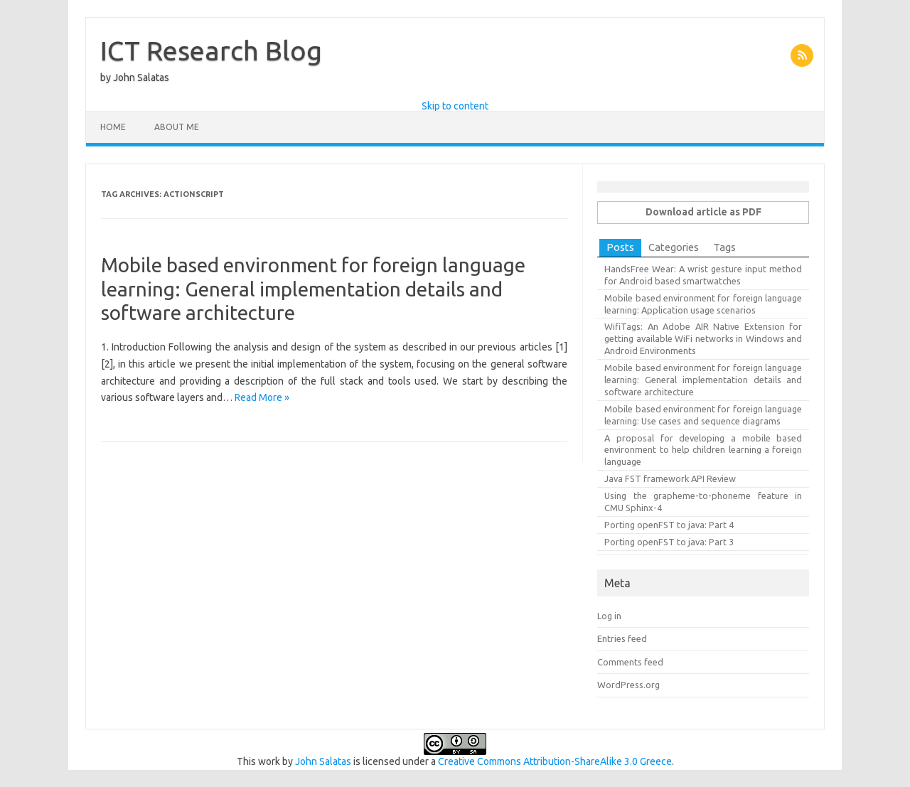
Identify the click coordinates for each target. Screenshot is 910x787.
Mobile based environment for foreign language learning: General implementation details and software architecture (313, 288)
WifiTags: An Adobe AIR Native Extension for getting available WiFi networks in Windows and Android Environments (703, 338)
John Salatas (323, 761)
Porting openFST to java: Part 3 (669, 542)
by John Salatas (134, 77)
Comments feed (630, 662)
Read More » (262, 397)
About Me (176, 127)
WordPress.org (628, 685)
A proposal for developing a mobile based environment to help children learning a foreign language (703, 450)
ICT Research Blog (211, 50)
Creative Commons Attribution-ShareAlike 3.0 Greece (555, 761)
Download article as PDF (703, 212)
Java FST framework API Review (670, 478)
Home (113, 127)
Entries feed (622, 638)
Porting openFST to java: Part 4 (669, 525)
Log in (609, 616)
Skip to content (455, 106)
